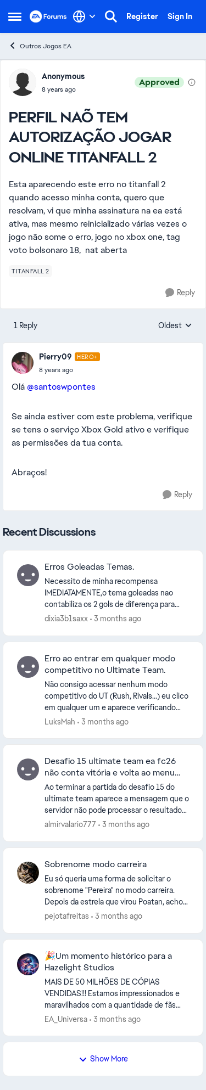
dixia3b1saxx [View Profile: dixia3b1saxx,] (66, 618)
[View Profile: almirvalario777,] (28, 769)
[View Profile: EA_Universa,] (28, 964)
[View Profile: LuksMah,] (28, 667)
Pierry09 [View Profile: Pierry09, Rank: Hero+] (55, 357)
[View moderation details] (191, 82)
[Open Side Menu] (15, 16)
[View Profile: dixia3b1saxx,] (28, 575)
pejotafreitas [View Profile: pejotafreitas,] (66, 916)
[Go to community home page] (48, 16)
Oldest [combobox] (175, 326)
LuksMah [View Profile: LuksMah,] (59, 721)
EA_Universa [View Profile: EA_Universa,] (65, 1019)
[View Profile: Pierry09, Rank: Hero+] (23, 363)
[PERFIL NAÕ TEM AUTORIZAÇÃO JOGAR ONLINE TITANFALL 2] (69, 370)
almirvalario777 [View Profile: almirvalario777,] (70, 824)
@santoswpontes (61, 386)
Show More (103, 1059)
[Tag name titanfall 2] (30, 271)
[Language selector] (84, 16)
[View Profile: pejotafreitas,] (28, 873)
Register (142, 16)
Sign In (180, 16)
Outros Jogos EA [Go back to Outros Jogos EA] (39, 45)
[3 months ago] (115, 619)
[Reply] (180, 292)
